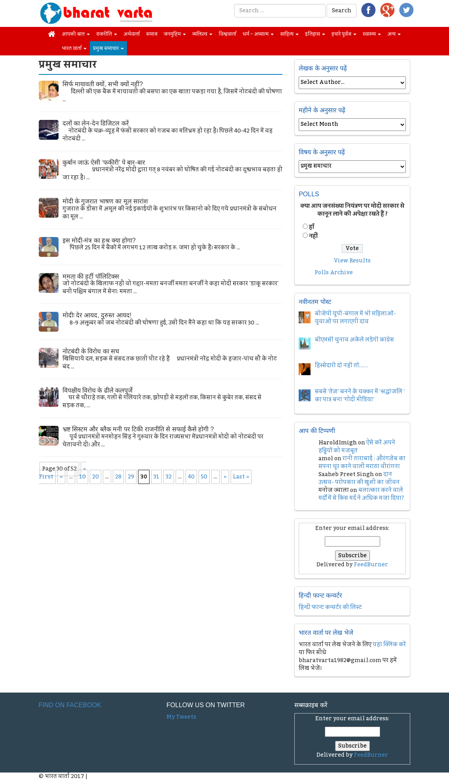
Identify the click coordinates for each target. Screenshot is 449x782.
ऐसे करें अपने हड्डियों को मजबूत (356, 446)
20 (95, 476)
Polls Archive (333, 272)
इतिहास (315, 34)
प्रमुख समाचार (108, 48)
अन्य (394, 34)
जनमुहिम (175, 34)
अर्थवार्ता (131, 34)
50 (204, 476)
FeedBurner (371, 564)
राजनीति (106, 34)
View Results (352, 260)
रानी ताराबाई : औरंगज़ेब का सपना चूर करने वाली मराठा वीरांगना (361, 462)
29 (131, 476)
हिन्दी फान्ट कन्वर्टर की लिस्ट (330, 607)
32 (169, 476)
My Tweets (181, 717)
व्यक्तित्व (202, 34)
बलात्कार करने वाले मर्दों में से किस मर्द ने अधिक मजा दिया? (361, 494)
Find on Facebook (70, 705)
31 (156, 476)
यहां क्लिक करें (389, 644)
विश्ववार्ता (227, 34)
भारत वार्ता (74, 48)
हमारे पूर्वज (344, 34)
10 (82, 476)
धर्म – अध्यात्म (258, 34)
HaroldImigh (337, 442)
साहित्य (289, 34)
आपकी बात (76, 34)
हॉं (311, 227)
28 (118, 476)
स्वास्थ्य (372, 34)
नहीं (313, 236)
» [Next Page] (225, 476)
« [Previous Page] (61, 476)
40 (191, 476)
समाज (151, 34)
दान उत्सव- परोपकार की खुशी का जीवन (359, 478)
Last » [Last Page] (241, 476)
